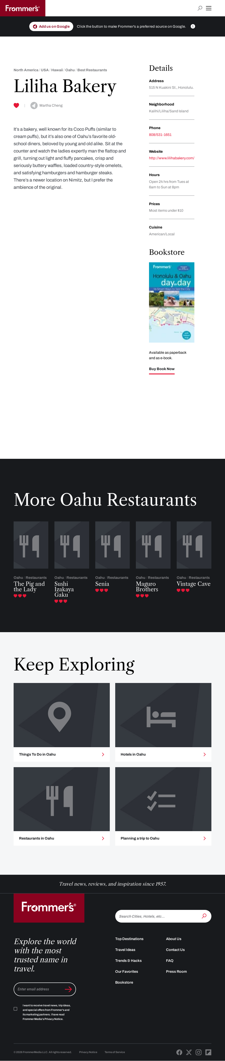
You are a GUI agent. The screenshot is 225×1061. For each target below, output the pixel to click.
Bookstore (124, 986)
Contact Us (175, 954)
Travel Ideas (125, 954)
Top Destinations (129, 943)
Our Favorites (126, 975)
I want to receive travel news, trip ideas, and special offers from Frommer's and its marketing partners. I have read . (47, 1016)
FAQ (170, 965)
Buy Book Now (162, 369)
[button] (208, 8)
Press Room (176, 975)
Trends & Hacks (128, 965)
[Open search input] (200, 8)
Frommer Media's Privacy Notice (43, 1023)
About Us (173, 943)
